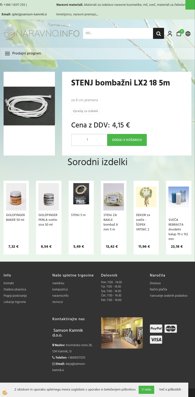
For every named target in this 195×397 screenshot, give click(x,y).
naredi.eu (58, 283)
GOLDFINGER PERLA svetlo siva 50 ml (47, 219)
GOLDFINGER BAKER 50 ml (15, 217)
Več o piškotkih (170, 389)
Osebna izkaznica (15, 289)
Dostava (155, 283)
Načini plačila (158, 289)
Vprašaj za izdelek (85, 111)
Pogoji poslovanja (15, 295)
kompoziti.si (60, 289)
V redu (146, 389)
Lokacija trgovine (15, 302)
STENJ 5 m (78, 215)
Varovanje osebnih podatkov (169, 295)
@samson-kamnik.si (33, 14)
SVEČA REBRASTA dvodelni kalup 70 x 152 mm (178, 229)
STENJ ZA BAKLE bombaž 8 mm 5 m (110, 222)
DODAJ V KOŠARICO (127, 140)
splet (15, 14)
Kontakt (9, 283)
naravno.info (60, 295)
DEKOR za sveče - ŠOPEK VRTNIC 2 (143, 222)
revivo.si (57, 302)
